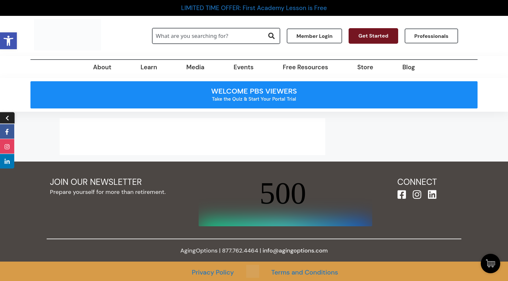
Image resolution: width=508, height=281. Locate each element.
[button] (8, 40)
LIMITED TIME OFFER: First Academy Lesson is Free (254, 8)
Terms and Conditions (304, 272)
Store (365, 67)
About (102, 67)
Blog (408, 67)
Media (195, 67)
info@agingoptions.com (295, 250)
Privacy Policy (213, 272)
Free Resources (305, 67)
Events (244, 67)
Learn (149, 67)
